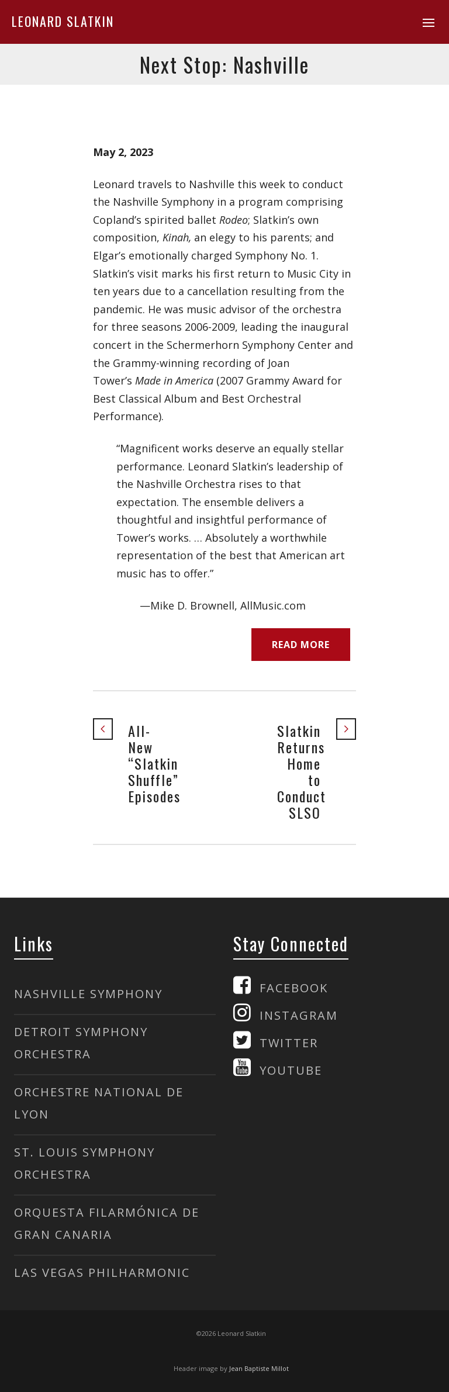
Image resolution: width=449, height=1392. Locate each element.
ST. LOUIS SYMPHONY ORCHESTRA (84, 1163)
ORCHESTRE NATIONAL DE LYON (99, 1103)
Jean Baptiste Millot (259, 1368)
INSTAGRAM (299, 1015)
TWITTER (289, 1043)
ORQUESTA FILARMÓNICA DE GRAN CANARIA (106, 1223)
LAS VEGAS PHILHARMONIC (102, 1272)
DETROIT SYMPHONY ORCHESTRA (81, 1043)
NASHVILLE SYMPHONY (88, 994)
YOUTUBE (291, 1070)
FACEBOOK (294, 988)
